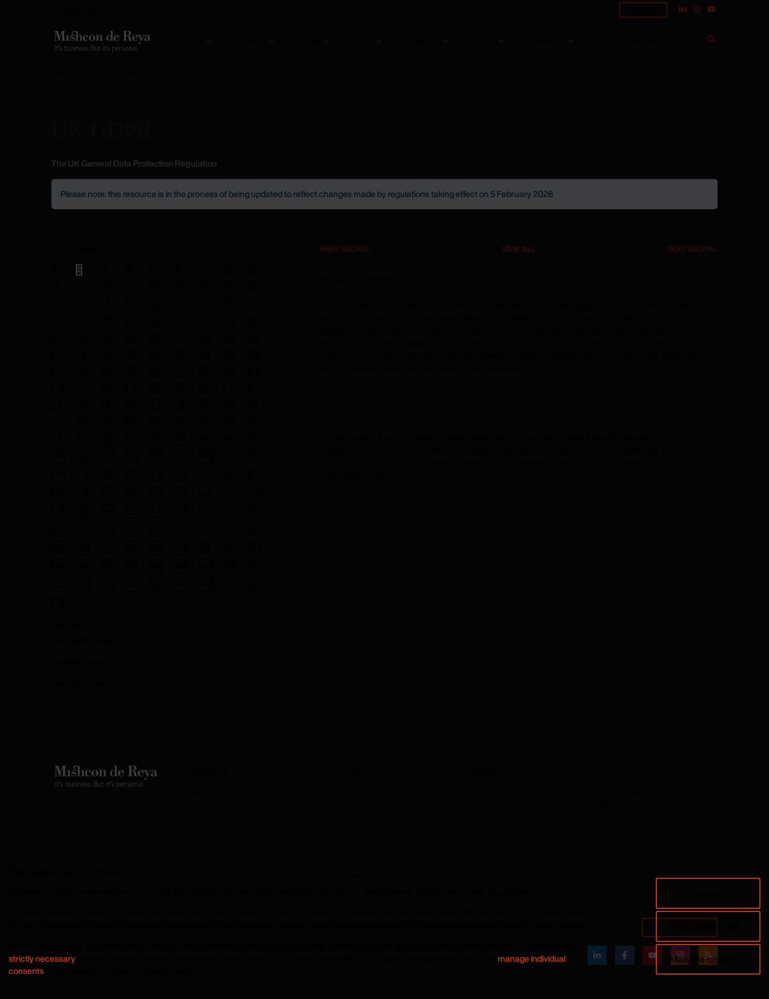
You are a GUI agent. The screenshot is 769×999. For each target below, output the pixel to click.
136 (58, 529)
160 (206, 565)
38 (81, 337)
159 (181, 565)
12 (104, 286)
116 (229, 474)
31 (129, 320)
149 (156, 547)
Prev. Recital (345, 248)
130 (132, 511)
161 (229, 565)
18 (252, 286)
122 (156, 493)
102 (107, 455)
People (308, 41)
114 (180, 474)
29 (81, 320)
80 (228, 404)
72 (253, 387)
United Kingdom (351, 792)
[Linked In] (682, 9)
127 (57, 511)
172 (57, 603)
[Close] (708, 188)
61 (203, 371)
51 (178, 354)
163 (58, 584)
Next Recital (693, 248)
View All (519, 248)
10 (56, 286)
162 (255, 565)
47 (80, 354)
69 (180, 388)
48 (105, 354)
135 (255, 511)
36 (253, 320)
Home (61, 71)
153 (255, 547)
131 (155, 511)
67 (130, 387)
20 (81, 303)
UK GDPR (98, 71)
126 (255, 493)
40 (130, 337)
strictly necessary (42, 958)
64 (56, 387)
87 (179, 421)
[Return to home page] (101, 41)
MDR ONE (479, 833)
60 (180, 370)
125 (230, 493)
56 (81, 370)
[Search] (711, 41)
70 (204, 387)
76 (130, 404)
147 (106, 547)
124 (205, 493)
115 (204, 474)
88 (204, 421)
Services (186, 41)
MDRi (470, 792)
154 (58, 565)
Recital (139, 71)
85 (130, 421)
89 (228, 421)
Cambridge (347, 819)
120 (107, 493)
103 (132, 455)
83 (81, 421)
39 (106, 337)
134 (230, 511)
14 (154, 286)
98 (228, 439)
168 (181, 584)
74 (80, 404)
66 (106, 388)
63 (253, 370)
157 (131, 565)
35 (228, 320)
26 (228, 303)
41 (154, 337)
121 (131, 493)
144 (255, 529)
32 (155, 320)
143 (230, 529)
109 (58, 474)
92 (81, 439)
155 (82, 565)
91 (56, 439)
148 (131, 547)
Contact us (545, 41)
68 (155, 387)
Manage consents (708, 959)
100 (58, 455)
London (341, 805)
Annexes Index (80, 662)
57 (105, 371)
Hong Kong (343, 847)
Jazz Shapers (616, 819)
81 (252, 404)
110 (82, 474)
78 (179, 404)
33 (179, 320)
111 (105, 474)
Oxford (340, 833)
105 (181, 455)
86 (155, 421)
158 (156, 565)
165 (107, 584)
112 (131, 474)
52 (204, 354)
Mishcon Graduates (626, 805)
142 (205, 529)
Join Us (200, 847)
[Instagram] (696, 9)
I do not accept (708, 926)
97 (204, 439)
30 (106, 320)
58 (130, 371)
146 (83, 547)
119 (82, 493)
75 (105, 404)
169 (206, 584)
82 (56, 421)
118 (57, 493)
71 (227, 387)
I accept (708, 893)
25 (204, 303)
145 (58, 547)
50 (155, 354)
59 (155, 370)
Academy (421, 41)
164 (83, 584)
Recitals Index (80, 683)
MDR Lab (477, 805)
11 (79, 286)
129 (107, 511)
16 (203, 286)
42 (179, 337)
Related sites (79, 9)
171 (253, 584)
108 (255, 455)
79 (204, 404)
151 (204, 547)
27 (253, 303)
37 (56, 337)
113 (155, 474)
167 (156, 584)
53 (228, 354)
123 (180, 493)
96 (180, 438)
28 (56, 320)
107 (229, 455)
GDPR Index (83, 640)
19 (56, 303)
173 (82, 603)
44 (228, 337)
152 (230, 547)
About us (249, 41)
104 (156, 455)
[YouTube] (711, 9)
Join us (482, 41)
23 (155, 303)
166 (132, 584)
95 (155, 439)
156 (107, 565)
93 (106, 439)
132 (180, 511)
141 (179, 529)
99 (254, 438)
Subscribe (643, 9)
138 (107, 529)
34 (204, 320)
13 (129, 286)
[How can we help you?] (649, 41)
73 (56, 404)
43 (204, 337)
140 (156, 529)
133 (205, 511)
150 (181, 547)
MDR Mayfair (483, 819)
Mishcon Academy (624, 792)
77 (154, 404)
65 (81, 387)
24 (179, 303)
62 (228, 370)
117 (253, 474)
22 (130, 303)
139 (132, 529)
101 (82, 455)
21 (104, 303)
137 (82, 529)
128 (82, 511)
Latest (362, 41)
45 (253, 337)
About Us (203, 792)
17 (227, 286)
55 (56, 371)
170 (229, 584)
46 (56, 354)
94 (130, 439)
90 (254, 421)
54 (253, 354)
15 (178, 286)
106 (206, 455)
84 (105, 421)
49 (130, 354)
